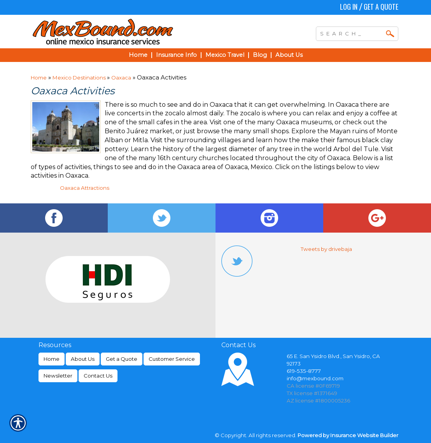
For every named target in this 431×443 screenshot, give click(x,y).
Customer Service (172, 359)
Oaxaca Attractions (84, 188)
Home (39, 77)
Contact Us (98, 375)
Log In (348, 7)
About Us (83, 359)
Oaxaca (121, 77)
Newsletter (58, 375)
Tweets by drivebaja (326, 249)
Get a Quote (381, 7)
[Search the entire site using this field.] (351, 33)
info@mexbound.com (315, 378)
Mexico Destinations (80, 77)
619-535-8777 (304, 371)
